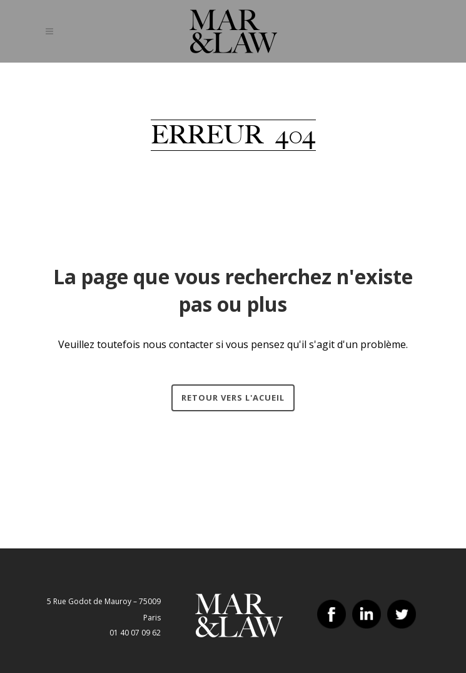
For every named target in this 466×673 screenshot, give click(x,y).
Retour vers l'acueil (233, 397)
